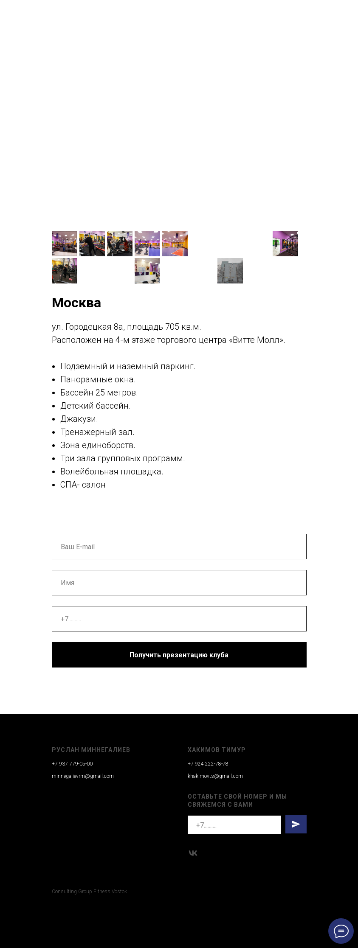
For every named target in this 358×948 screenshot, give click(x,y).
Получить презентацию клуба (179, 655)
